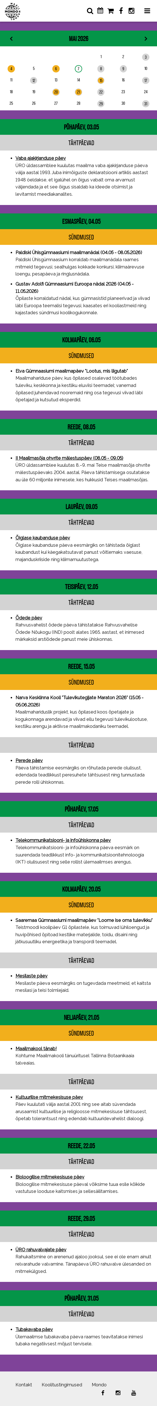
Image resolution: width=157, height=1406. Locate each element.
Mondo (99, 1384)
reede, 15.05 (81, 666)
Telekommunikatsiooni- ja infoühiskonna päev (63, 840)
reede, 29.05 (81, 1218)
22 (101, 92)
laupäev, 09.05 (81, 507)
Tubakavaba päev (34, 1329)
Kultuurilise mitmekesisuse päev (49, 1097)
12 (33, 80)
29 (101, 103)
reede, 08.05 (81, 427)
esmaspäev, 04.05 (81, 221)
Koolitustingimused (62, 1384)
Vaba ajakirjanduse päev (40, 158)
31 (145, 103)
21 (78, 92)
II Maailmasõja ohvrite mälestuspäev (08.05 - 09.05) (69, 458)
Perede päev (29, 760)
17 (145, 80)
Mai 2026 (78, 38)
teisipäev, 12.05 (81, 587)
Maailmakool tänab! (36, 1048)
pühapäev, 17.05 (81, 809)
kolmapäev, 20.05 (81, 889)
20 (56, 92)
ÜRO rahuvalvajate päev (40, 1249)
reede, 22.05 (81, 1146)
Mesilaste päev (31, 976)
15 (101, 80)
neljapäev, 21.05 (81, 1017)
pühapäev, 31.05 (81, 1298)
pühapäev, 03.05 (81, 127)
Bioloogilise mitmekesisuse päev (49, 1177)
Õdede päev (28, 618)
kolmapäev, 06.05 (81, 340)
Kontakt (23, 1384)
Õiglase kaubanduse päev (42, 538)
